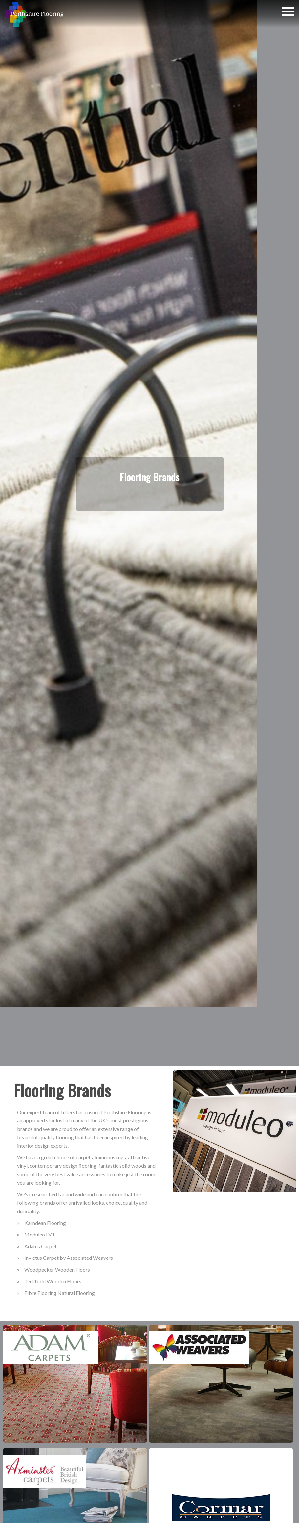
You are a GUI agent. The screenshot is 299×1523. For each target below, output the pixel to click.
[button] (288, 11)
